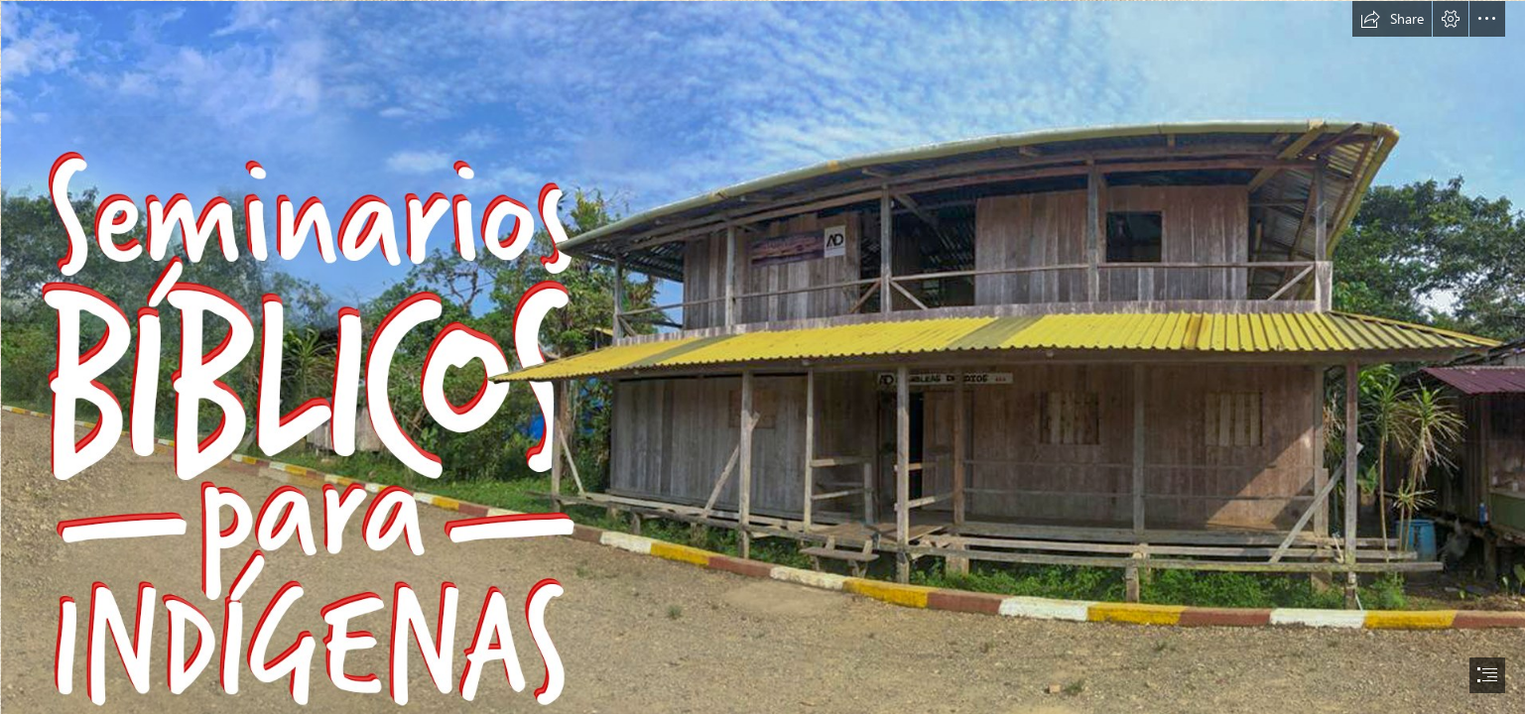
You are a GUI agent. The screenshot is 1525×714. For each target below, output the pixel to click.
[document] (762, 357)
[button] (1392, 19)
